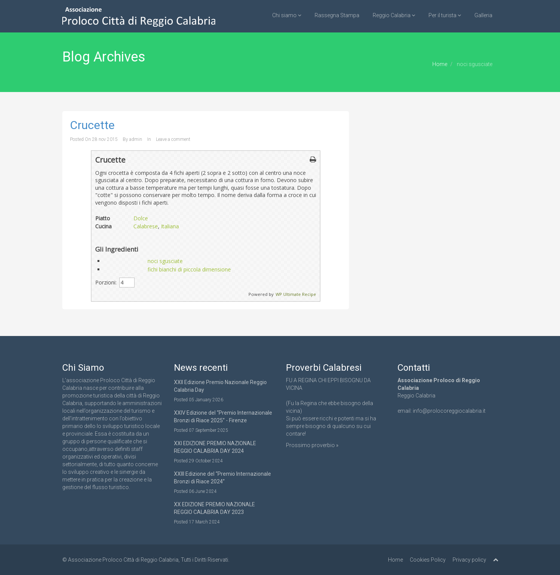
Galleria (483, 15)
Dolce (140, 218)
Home (439, 64)
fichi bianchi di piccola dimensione (189, 269)
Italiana (170, 226)
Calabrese (145, 226)
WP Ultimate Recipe (296, 294)
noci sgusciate (165, 261)
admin (135, 139)
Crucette (92, 125)
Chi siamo (286, 15)
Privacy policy (469, 560)
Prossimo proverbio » (312, 445)
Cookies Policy (428, 560)
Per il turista (445, 15)
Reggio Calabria (394, 15)
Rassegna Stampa (337, 15)
